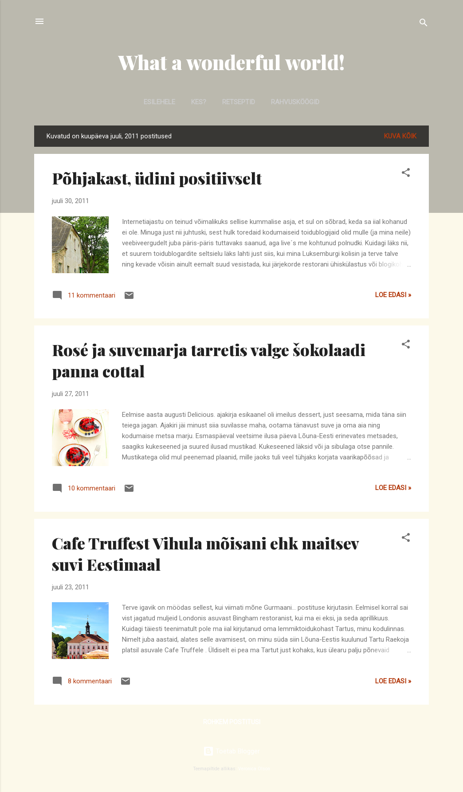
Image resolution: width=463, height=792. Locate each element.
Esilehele (159, 102)
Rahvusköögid (295, 102)
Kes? (198, 102)
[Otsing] (423, 24)
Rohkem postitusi (231, 721)
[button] (405, 174)
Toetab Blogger (231, 751)
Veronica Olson (254, 769)
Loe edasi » (393, 295)
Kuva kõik (400, 136)
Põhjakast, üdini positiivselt (157, 177)
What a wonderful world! (231, 62)
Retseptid (238, 102)
